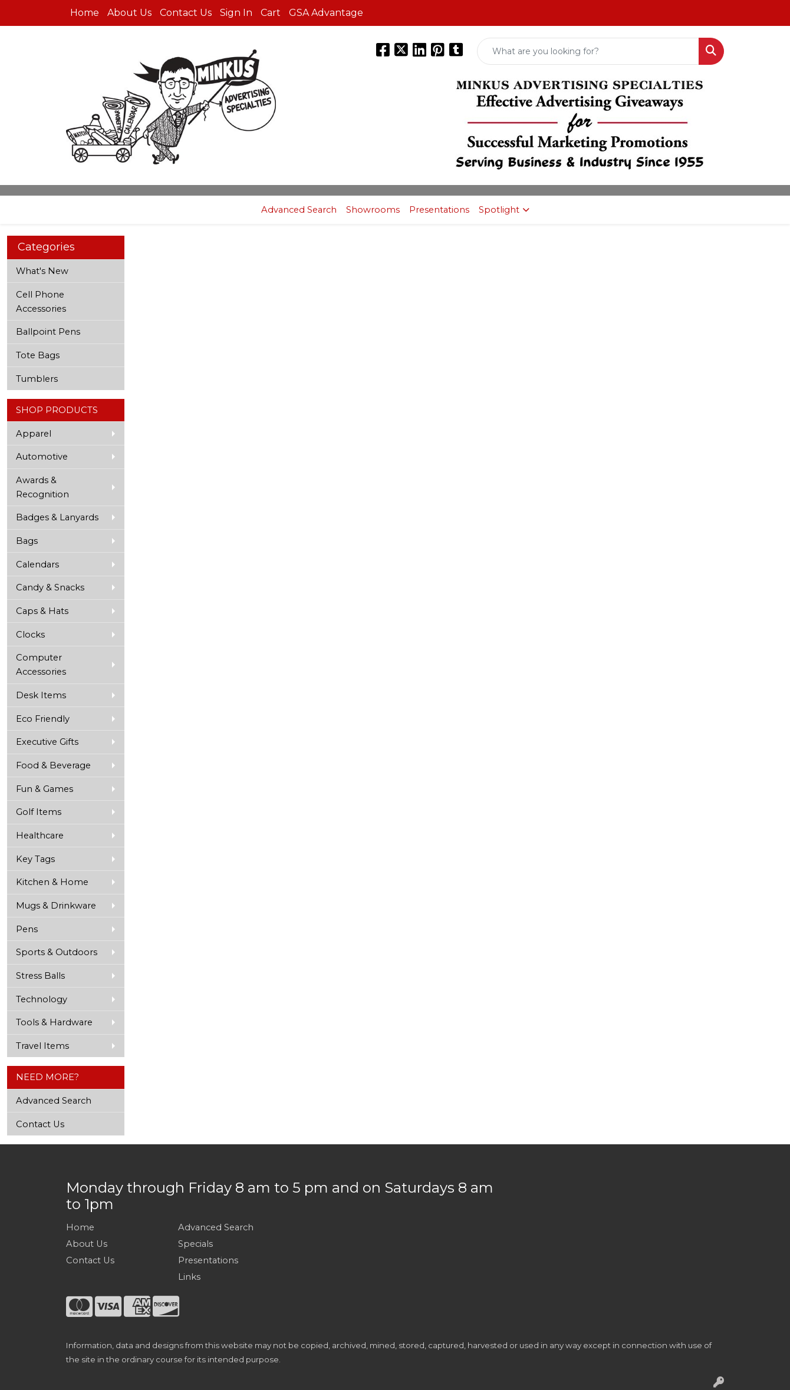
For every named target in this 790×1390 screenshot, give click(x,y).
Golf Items (38, 812)
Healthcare (40, 835)
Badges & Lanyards (57, 517)
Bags (27, 541)
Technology (41, 999)
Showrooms (373, 209)
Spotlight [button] (499, 209)
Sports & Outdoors (56, 952)
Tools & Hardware (54, 1022)
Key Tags (35, 859)
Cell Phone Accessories (41, 301)
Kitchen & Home (52, 882)
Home (84, 12)
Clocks (30, 634)
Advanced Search (299, 209)
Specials (195, 1244)
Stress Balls (40, 975)
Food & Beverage (53, 765)
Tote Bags (38, 355)
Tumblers (37, 379)
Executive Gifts (47, 742)
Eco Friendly (43, 719)
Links (189, 1277)
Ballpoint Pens (48, 331)
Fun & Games (44, 789)
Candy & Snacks (50, 587)
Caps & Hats (42, 611)
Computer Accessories (41, 664)
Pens (27, 929)
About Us (129, 12)
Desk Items (41, 695)
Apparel (33, 433)
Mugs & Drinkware (56, 905)
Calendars (37, 564)
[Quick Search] (588, 51)
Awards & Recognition (42, 487)
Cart (271, 12)
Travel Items (42, 1046)
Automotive (42, 456)
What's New (42, 271)
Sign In (236, 12)
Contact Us (186, 12)
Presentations (439, 209)
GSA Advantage (326, 12)
